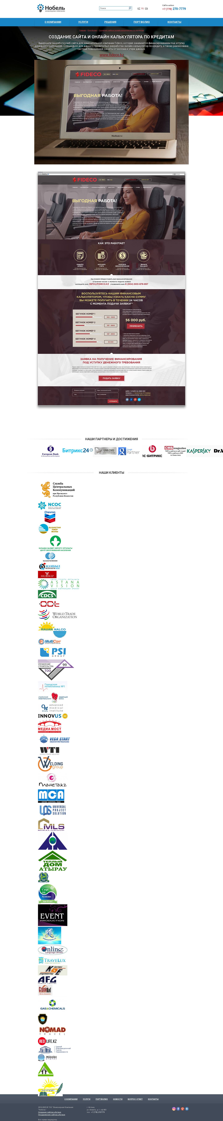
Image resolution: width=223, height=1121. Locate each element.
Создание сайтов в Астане (49, 1112)
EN (146, 8)
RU (142, 8)
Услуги (86, 1099)
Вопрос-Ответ (135, 1099)
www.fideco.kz (111, 55)
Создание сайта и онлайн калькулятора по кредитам (121, 30)
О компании (71, 1099)
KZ (139, 8)
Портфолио (92, 30)
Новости (117, 1099)
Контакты (153, 1099)
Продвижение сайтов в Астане (51, 1115)
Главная (82, 30)
